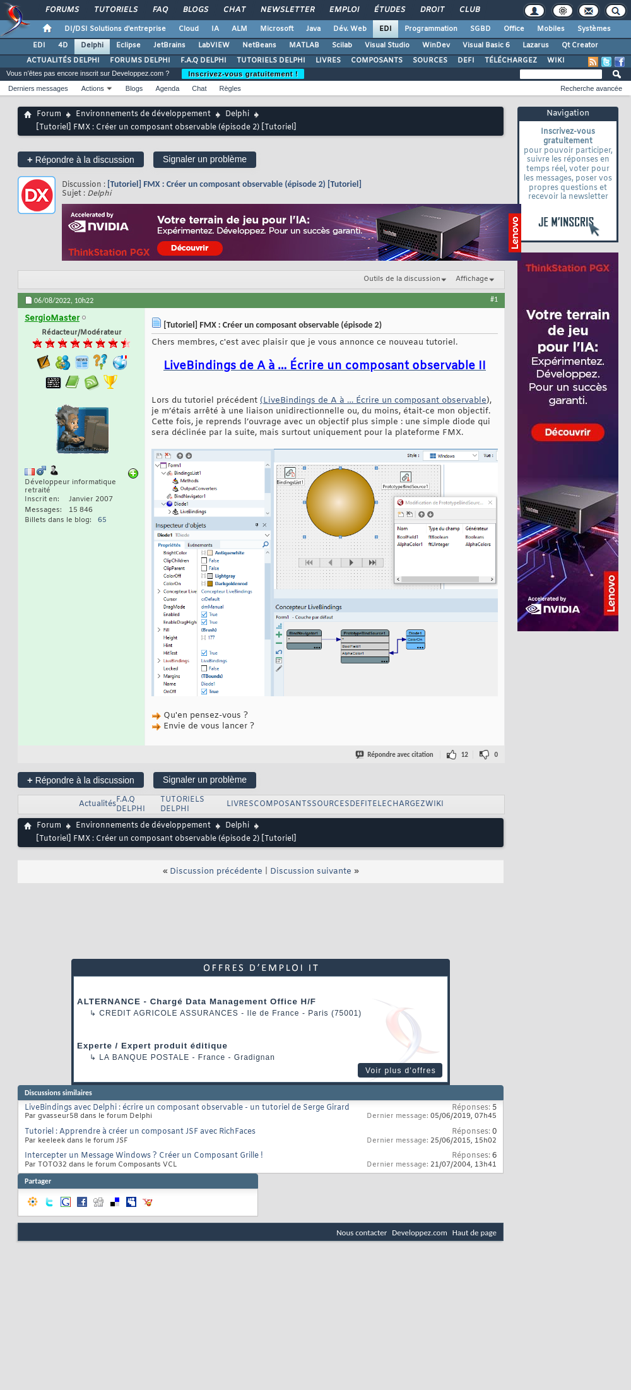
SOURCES (430, 60)
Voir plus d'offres (400, 1070)
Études (389, 10)
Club (468, 10)
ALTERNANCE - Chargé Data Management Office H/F (196, 1001)
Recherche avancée (591, 88)
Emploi (343, 10)
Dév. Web (350, 29)
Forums (62, 10)
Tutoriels (115, 10)
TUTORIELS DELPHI (271, 60)
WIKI (556, 60)
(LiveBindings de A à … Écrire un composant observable (373, 400)
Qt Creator (580, 45)
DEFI (466, 60)
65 (102, 520)
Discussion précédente (216, 871)
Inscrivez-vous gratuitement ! (243, 74)
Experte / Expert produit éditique (152, 1045)
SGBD (480, 29)
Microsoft (276, 29)
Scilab (342, 45)
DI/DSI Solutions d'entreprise (115, 29)
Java (313, 29)
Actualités (97, 804)
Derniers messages (38, 88)
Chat (233, 10)
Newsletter (287, 10)
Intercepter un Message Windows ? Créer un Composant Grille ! (144, 1156)
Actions (92, 88)
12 (464, 755)
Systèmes (594, 29)
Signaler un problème (205, 159)
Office (514, 29)
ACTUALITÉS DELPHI (63, 60)
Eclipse (128, 45)
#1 (494, 299)
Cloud (189, 29)
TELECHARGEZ (396, 804)
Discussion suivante (310, 871)
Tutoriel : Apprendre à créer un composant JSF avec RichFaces (140, 1132)
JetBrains (169, 45)
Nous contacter (361, 1232)
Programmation (430, 29)
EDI (385, 29)
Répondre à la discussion (80, 159)
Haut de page (474, 1232)
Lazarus (535, 45)
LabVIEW (214, 45)
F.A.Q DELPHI (203, 60)
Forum (49, 114)
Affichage (472, 279)
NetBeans (259, 45)
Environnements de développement (143, 114)
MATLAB (304, 45)
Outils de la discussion (401, 279)
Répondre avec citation (395, 755)
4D (63, 45)
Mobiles (551, 29)
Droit (431, 10)
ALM (239, 29)
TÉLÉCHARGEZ (511, 60)
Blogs (195, 10)
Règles (230, 88)
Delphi (92, 45)
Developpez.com (419, 1232)
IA (215, 29)
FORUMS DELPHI (140, 60)
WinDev (436, 45)
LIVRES (328, 60)
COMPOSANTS (377, 60)
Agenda (167, 88)
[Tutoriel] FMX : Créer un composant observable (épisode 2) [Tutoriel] (234, 184)
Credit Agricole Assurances (169, 1013)
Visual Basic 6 (486, 45)
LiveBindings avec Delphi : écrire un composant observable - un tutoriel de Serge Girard (187, 1108)
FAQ (159, 10)
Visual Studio (387, 45)
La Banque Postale (144, 1057)
